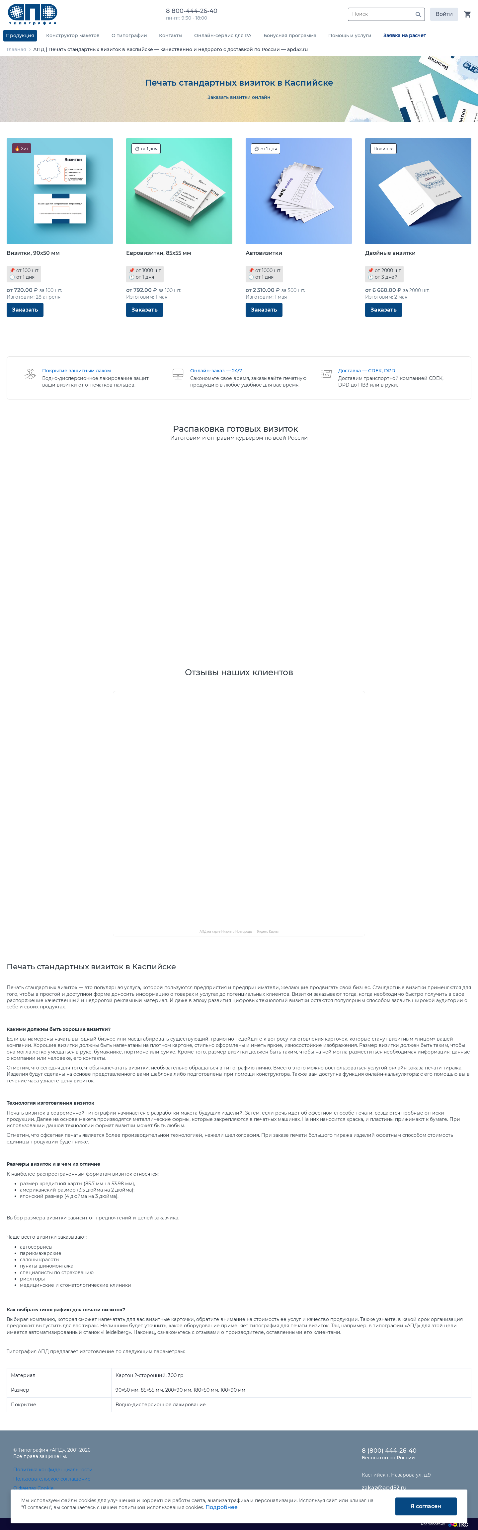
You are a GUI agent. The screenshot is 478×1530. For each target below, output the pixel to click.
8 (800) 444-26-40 (389, 1450)
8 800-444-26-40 (193, 11)
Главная (16, 49)
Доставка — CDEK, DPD (366, 371)
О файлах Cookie (33, 1488)
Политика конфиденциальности (53, 1470)
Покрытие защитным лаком (76, 371)
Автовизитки (264, 253)
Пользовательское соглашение (52, 1479)
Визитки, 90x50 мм (33, 253)
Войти (444, 14)
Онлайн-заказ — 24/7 (216, 371)
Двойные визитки (390, 253)
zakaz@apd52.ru (384, 1488)
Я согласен (426, 1506)
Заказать (25, 310)
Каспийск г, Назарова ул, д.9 (396, 1475)
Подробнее (221, 1507)
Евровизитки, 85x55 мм (158, 253)
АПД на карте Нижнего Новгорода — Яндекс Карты (239, 931)
